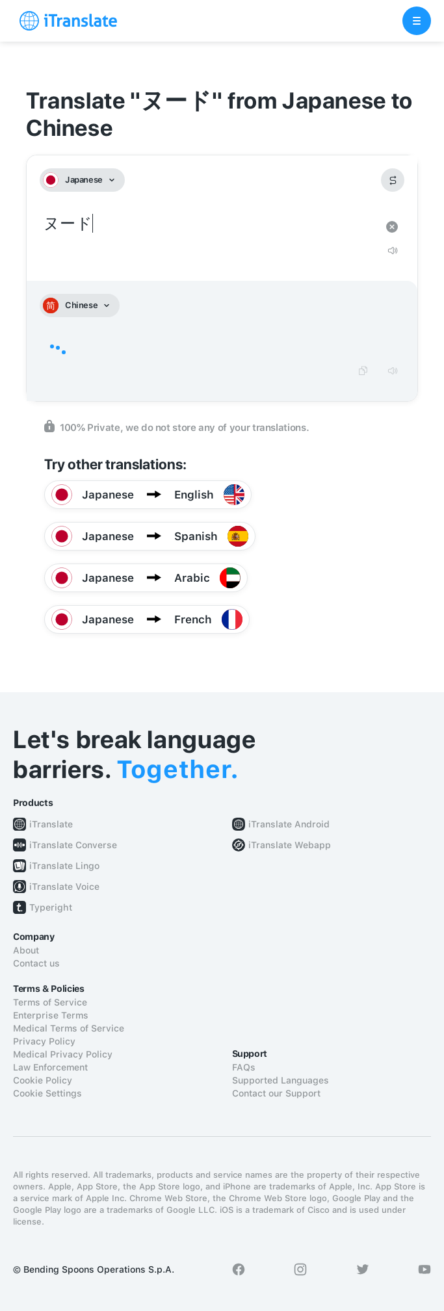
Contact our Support (276, 1093)
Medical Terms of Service (68, 1028)
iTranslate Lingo (64, 866)
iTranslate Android (289, 824)
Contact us (36, 963)
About (26, 950)
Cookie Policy (42, 1080)
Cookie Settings (47, 1093)
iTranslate (51, 824)
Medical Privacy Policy (62, 1054)
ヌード (209, 224)
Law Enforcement (50, 1067)
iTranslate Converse (73, 845)
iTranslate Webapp (289, 845)
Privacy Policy (44, 1041)
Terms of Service (50, 1002)
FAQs (243, 1067)
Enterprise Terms (50, 1015)
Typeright (50, 907)
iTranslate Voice (64, 886)
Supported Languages (280, 1080)
